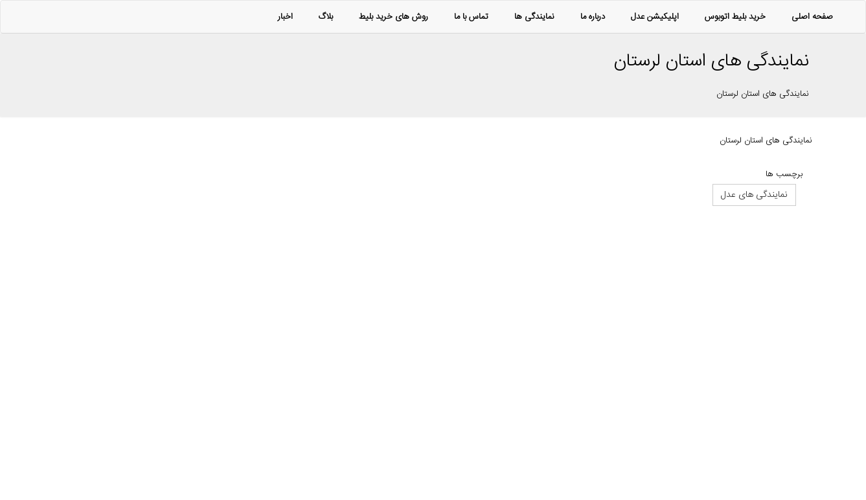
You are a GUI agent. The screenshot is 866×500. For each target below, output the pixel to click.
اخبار (285, 17)
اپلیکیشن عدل (655, 17)
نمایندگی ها (534, 17)
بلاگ (326, 17)
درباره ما (592, 17)
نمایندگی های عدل (754, 195)
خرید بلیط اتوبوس (735, 17)
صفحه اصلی (812, 17)
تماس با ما (471, 17)
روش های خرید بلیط (393, 17)
